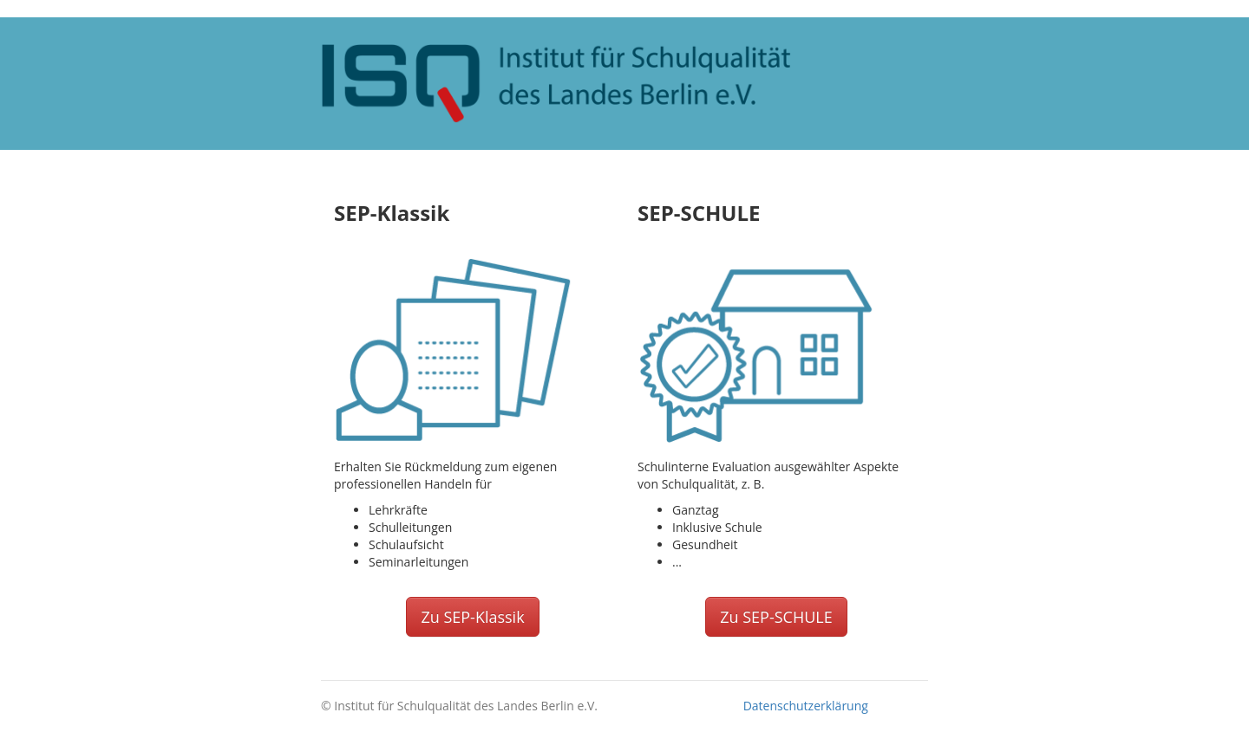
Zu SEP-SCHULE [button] (776, 616)
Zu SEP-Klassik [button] (472, 616)
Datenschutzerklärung (805, 705)
